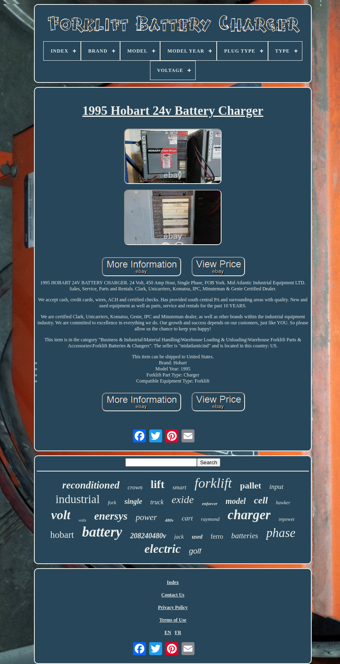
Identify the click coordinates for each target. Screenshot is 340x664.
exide (183, 499)
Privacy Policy (173, 607)
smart (179, 487)
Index (173, 582)
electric (162, 548)
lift (158, 484)
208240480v (148, 536)
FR (178, 632)
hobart (62, 535)
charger (249, 515)
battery (102, 532)
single (133, 501)
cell (261, 500)
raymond (210, 519)
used (197, 537)
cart (187, 518)
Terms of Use (172, 620)
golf (195, 551)
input (276, 487)
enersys (111, 516)
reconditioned (91, 485)
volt (60, 515)
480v (169, 520)
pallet (251, 485)
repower (286, 519)
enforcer (210, 503)
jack (179, 537)
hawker (283, 502)
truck (157, 502)
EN (168, 632)
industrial (77, 499)
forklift (213, 483)
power (146, 517)
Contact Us (172, 595)
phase (280, 533)
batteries (244, 535)
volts (82, 520)
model (236, 501)
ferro (217, 536)
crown (135, 487)
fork (112, 502)
